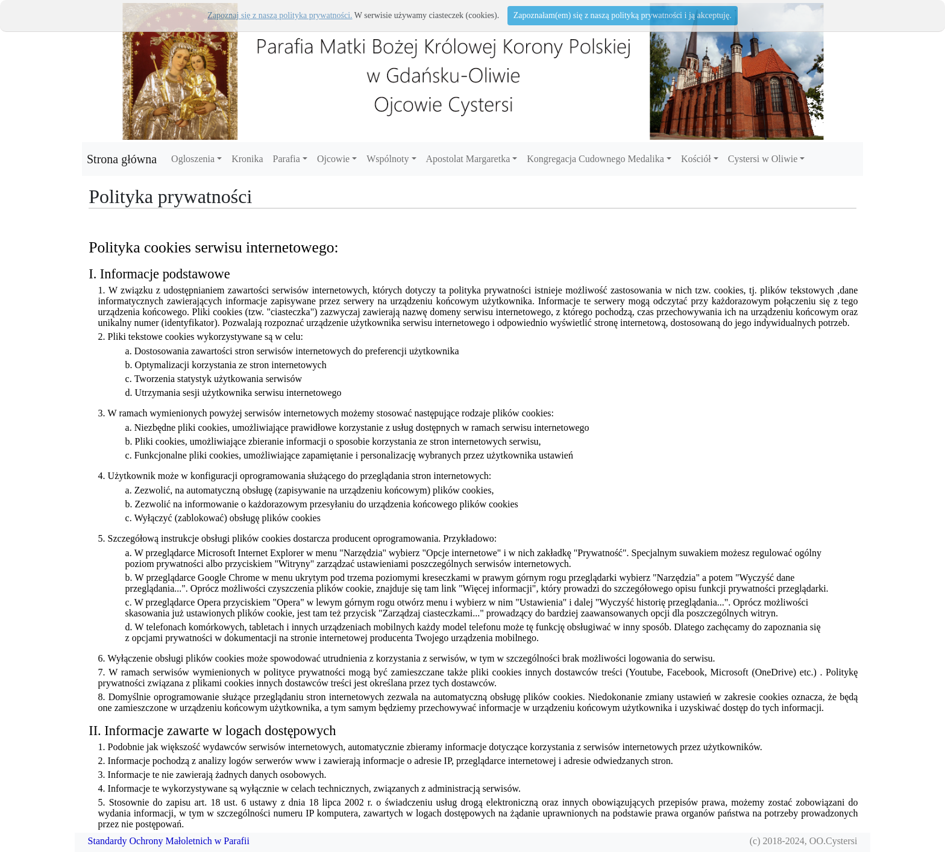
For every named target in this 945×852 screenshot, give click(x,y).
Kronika (247, 159)
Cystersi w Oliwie (763, 159)
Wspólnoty (387, 159)
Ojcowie (333, 159)
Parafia (286, 159)
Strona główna (122, 159)
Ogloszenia (193, 159)
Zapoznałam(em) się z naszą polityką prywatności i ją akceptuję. (622, 15)
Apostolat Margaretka (468, 159)
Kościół (696, 159)
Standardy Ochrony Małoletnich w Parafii (169, 841)
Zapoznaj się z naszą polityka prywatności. (279, 15)
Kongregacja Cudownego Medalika (595, 159)
